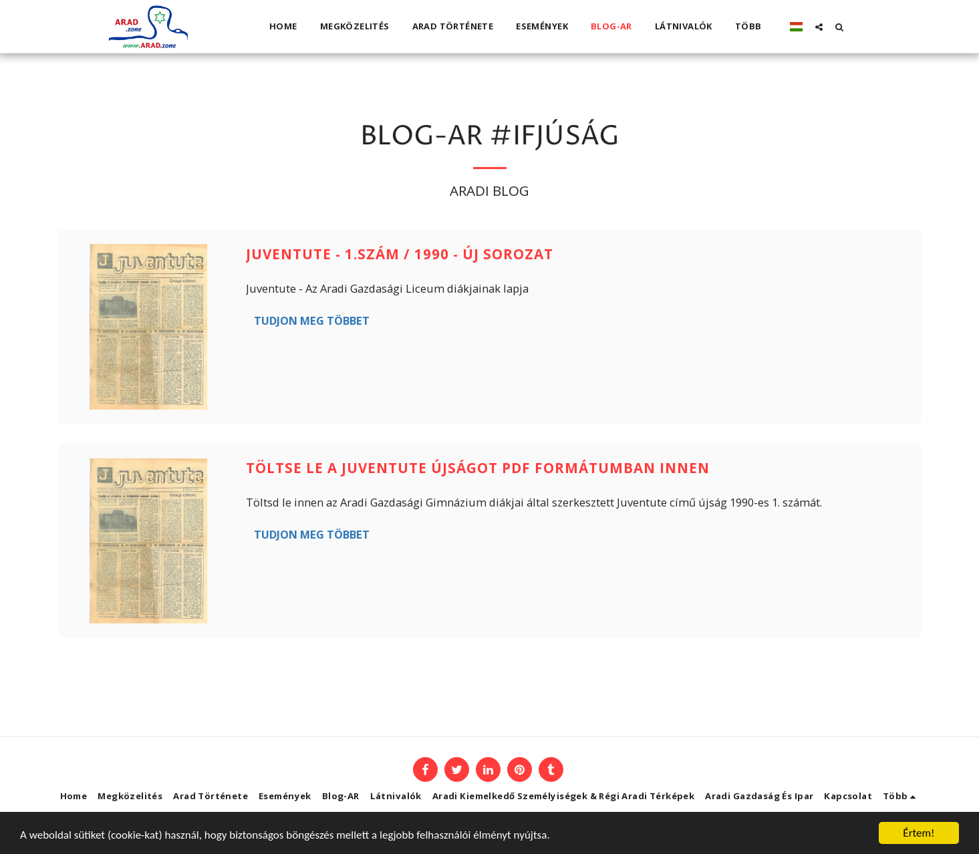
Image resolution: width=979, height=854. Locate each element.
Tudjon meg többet (312, 320)
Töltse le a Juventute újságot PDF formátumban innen (478, 467)
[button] (819, 26)
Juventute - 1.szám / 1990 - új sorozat (399, 254)
